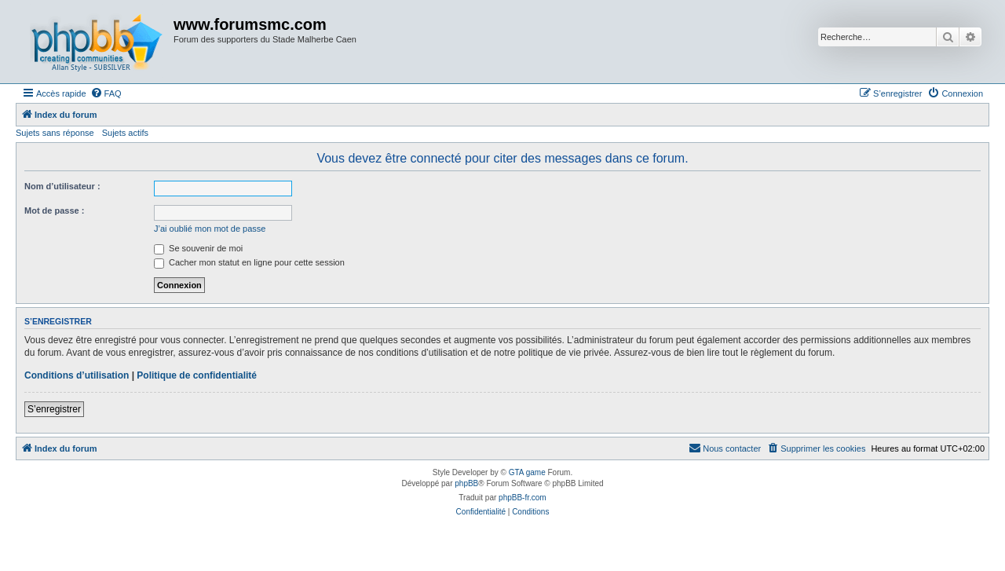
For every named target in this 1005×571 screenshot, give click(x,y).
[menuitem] (106, 93)
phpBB (466, 483)
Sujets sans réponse (55, 132)
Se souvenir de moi (198, 248)
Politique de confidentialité (197, 375)
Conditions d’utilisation (76, 375)
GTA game (527, 472)
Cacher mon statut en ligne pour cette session (249, 262)
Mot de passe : (54, 210)
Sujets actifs (125, 132)
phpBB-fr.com (522, 497)
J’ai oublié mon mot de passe (209, 228)
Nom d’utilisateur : (62, 186)
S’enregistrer (54, 409)
